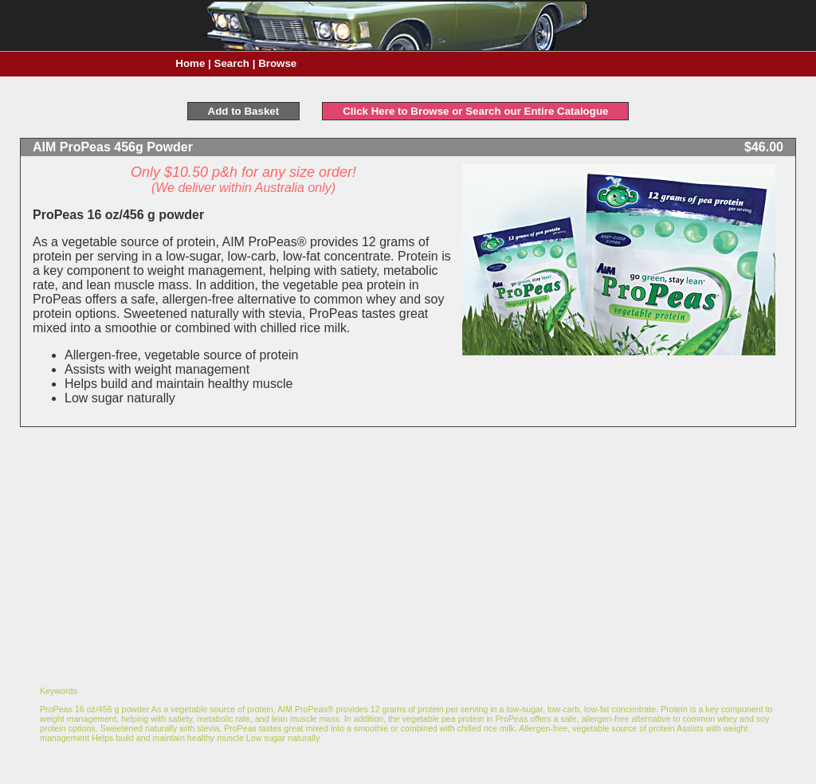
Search (231, 63)
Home (190, 63)
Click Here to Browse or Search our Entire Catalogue (475, 111)
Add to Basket (244, 111)
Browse (277, 63)
